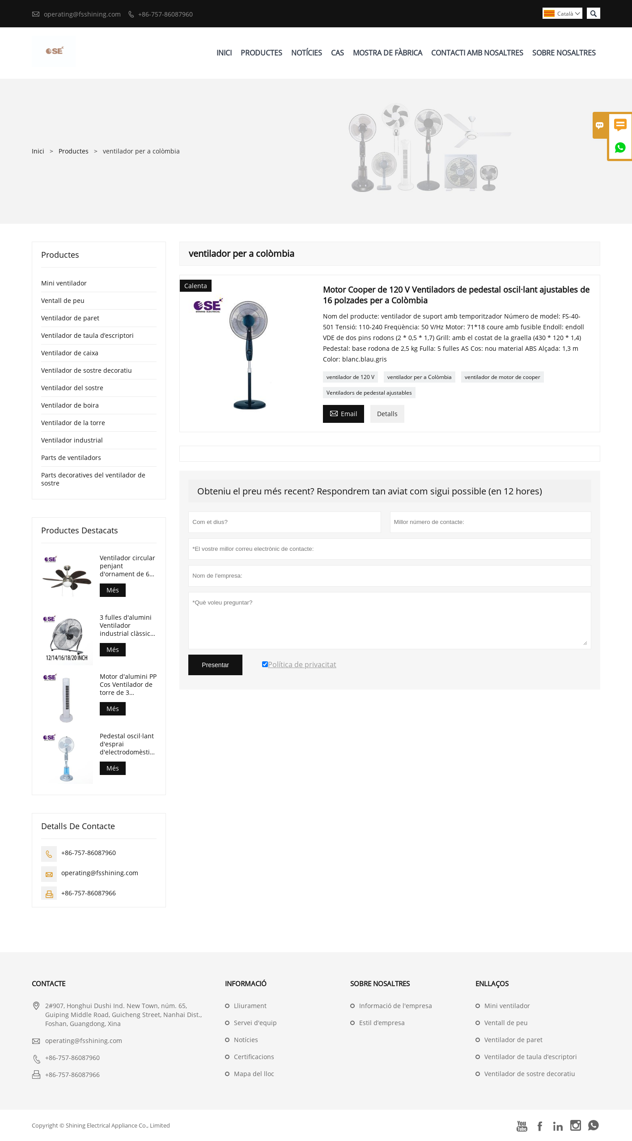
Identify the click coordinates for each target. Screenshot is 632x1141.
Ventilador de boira (70, 405)
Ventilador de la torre (73, 422)
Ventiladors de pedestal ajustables (369, 392)
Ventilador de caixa (69, 353)
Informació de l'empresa (395, 1005)
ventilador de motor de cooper (502, 377)
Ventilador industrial (72, 440)
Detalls (387, 413)
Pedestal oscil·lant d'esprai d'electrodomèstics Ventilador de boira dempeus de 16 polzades (128, 744)
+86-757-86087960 (165, 14)
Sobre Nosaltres (564, 53)
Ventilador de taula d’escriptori (87, 335)
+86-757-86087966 (88, 893)
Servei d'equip (255, 1022)
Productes (261, 53)
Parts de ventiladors (71, 457)
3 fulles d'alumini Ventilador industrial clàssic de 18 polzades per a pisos (126, 625)
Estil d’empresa (382, 1022)
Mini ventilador (64, 283)
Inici (224, 53)
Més (112, 590)
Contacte (48, 983)
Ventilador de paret (70, 318)
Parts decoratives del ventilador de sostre (93, 479)
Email (343, 413)
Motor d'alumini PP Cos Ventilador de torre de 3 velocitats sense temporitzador (128, 685)
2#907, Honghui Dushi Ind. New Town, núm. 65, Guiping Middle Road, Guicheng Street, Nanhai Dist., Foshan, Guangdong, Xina (123, 1014)
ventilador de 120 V (350, 377)
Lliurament (250, 1005)
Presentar (215, 664)
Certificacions (254, 1056)
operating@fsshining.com (82, 14)
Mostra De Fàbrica (387, 53)
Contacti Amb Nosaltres (477, 53)
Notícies (306, 53)
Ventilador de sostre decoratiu (86, 370)
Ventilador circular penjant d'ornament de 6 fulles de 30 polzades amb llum (127, 566)
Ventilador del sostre (72, 387)
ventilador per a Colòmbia (419, 377)
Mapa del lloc (254, 1073)
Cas (337, 53)
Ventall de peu (63, 300)
